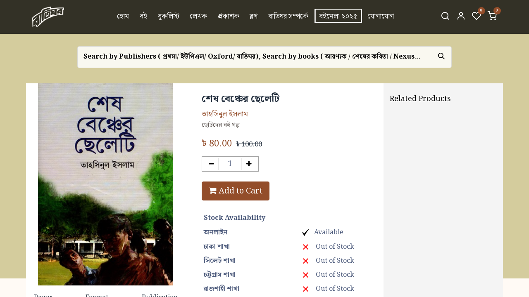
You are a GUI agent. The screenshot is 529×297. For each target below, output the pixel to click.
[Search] (445, 17)
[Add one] (249, 164)
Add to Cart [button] (235, 191)
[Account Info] (460, 17)
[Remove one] (211, 164)
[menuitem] (123, 17)
